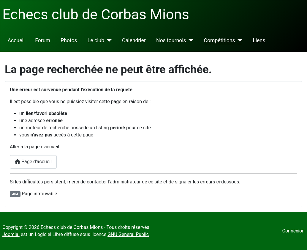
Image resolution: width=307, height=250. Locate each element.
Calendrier (134, 40)
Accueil (16, 40)
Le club (96, 40)
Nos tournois (171, 40)
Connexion (293, 231)
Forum (42, 40)
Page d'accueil (33, 161)
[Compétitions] (239, 40)
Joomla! (11, 234)
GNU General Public (128, 234)
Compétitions (219, 40)
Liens (259, 40)
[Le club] (108, 40)
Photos (69, 40)
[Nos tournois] (190, 40)
